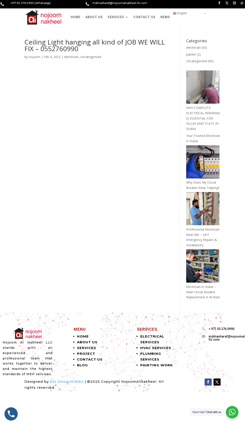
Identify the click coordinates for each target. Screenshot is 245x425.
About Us (94, 17)
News (165, 17)
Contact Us (144, 17)
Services (116, 17)
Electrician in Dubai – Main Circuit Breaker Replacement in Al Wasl (203, 292)
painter (191, 54)
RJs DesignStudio (67, 381)
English (180, 13)
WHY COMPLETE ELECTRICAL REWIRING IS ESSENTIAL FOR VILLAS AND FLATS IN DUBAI (203, 118)
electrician (71, 57)
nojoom (34, 57)
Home (76, 17)
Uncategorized (90, 57)
